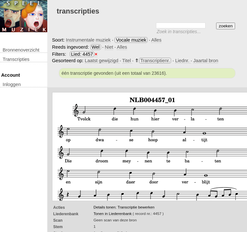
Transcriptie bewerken (135, 207)
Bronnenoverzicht (21, 50)
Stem (58, 227)
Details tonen (104, 207)
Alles (156, 40)
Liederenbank (65, 214)
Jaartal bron (205, 60)
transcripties (16, 59)
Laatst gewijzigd (102, 60)
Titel (127, 60)
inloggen (12, 84)
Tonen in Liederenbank (113, 213)
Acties (59, 207)
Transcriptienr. (155, 60)
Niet (109, 47)
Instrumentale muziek (88, 40)
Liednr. (183, 60)
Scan (58, 220)
